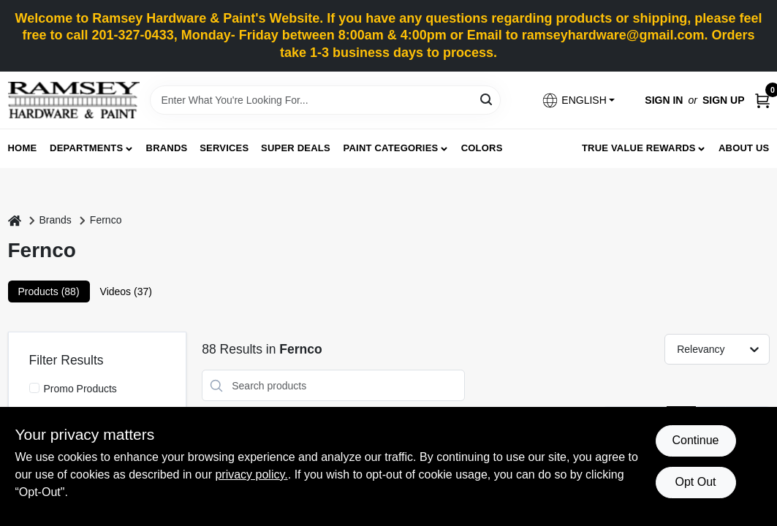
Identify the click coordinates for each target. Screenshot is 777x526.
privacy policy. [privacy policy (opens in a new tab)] (251, 474)
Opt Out (695, 482)
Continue (695, 440)
